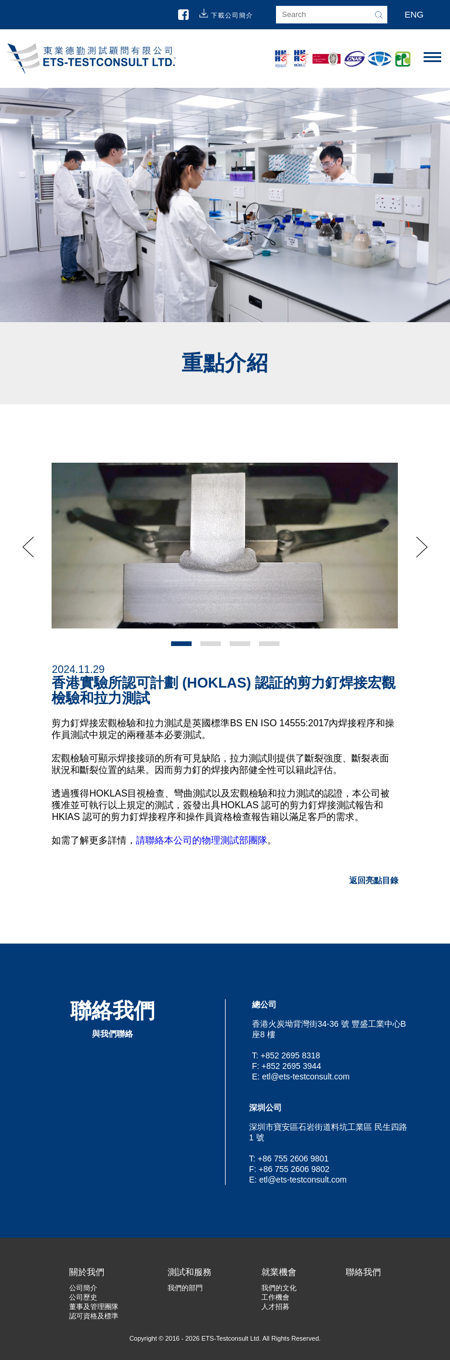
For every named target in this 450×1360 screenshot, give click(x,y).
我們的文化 (278, 1288)
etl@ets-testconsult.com (306, 1076)
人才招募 (275, 1307)
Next (422, 547)
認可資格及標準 (93, 1316)
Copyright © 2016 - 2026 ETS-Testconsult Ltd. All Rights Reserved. (225, 1338)
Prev (28, 547)
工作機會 (275, 1297)
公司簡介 (83, 1288)
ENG (414, 14)
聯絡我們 (363, 1272)
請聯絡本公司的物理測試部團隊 (201, 840)
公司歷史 (83, 1297)
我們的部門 (185, 1288)
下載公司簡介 (232, 15)
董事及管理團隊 (93, 1307)
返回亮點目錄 (373, 880)
